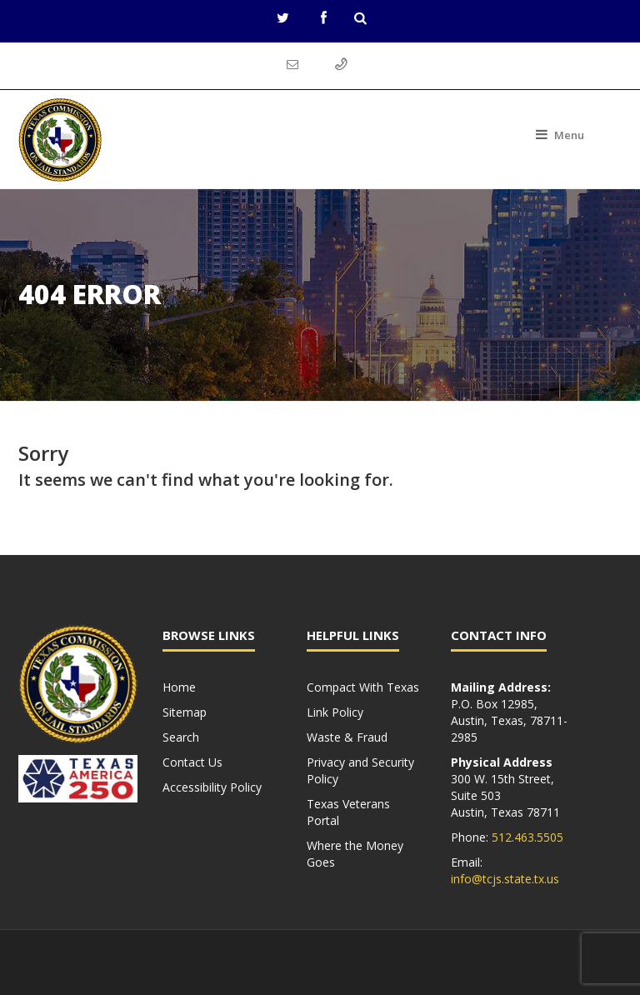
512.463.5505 (527, 837)
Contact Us (192, 762)
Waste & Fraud (347, 737)
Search (180, 737)
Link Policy (335, 712)
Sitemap (184, 712)
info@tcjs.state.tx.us (505, 879)
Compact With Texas (363, 687)
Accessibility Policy (212, 787)
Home (179, 687)
